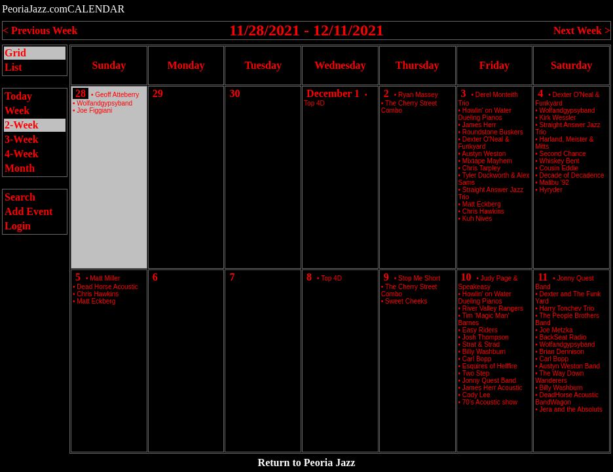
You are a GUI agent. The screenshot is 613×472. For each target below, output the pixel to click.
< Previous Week (40, 30)
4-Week (22, 153)
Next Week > (581, 30)
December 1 (333, 93)
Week (17, 110)
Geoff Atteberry (117, 94)
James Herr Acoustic (492, 387)
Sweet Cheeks (406, 301)
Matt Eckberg (96, 301)
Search (20, 197)
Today (18, 96)
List (13, 67)
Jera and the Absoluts (571, 409)
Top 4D (314, 103)
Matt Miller (105, 278)
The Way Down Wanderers (559, 377)
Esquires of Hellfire (489, 366)
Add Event (28, 211)
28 (80, 93)
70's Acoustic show (489, 402)
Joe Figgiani (94, 110)
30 (234, 93)
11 (543, 277)
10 (466, 277)
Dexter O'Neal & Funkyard (484, 143)
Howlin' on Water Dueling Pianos (484, 114)
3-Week (22, 139)
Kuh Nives (477, 218)
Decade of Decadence (572, 175)
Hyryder (551, 189)
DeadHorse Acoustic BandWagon (567, 398)
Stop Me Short (419, 278)
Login (18, 225)
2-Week (22, 124)
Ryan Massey (418, 94)
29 (158, 93)
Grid (15, 52)
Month (20, 168)
